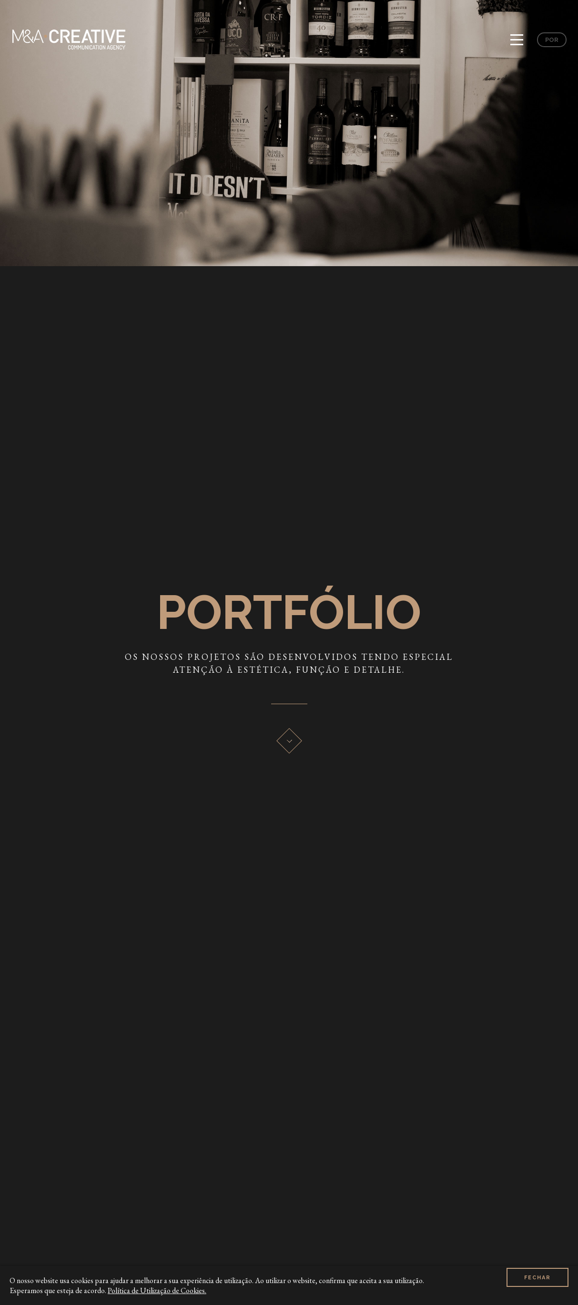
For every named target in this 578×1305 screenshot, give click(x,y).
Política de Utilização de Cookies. (157, 1290)
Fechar (537, 1285)
